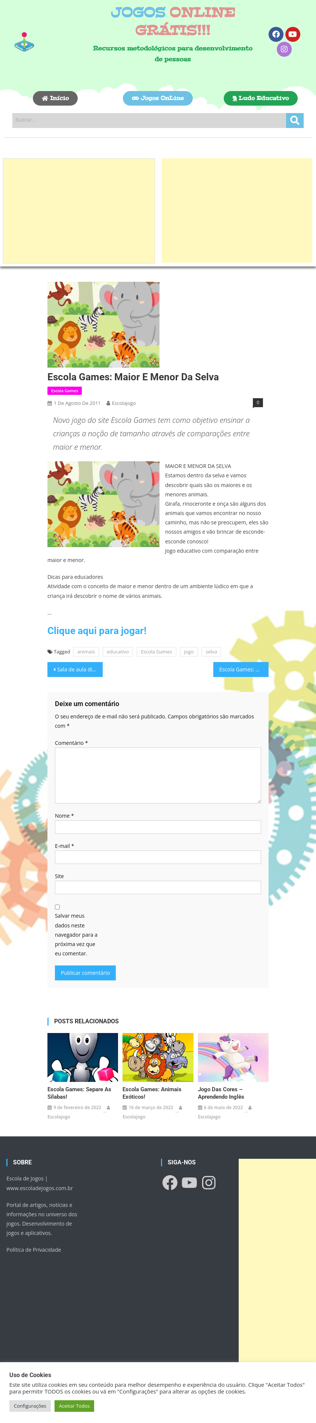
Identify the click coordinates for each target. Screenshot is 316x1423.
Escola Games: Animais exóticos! (152, 1093)
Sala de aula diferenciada (80, 669)
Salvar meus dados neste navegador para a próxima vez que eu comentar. (76, 934)
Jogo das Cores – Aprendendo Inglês (221, 1093)
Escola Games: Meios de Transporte (244, 669)
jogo (189, 651)
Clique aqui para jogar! (96, 630)
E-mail (64, 845)
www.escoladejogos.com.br (39, 1188)
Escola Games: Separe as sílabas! (79, 1093)
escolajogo (124, 403)
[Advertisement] (79, 211)
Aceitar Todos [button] (74, 1405)
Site (59, 876)
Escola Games (64, 390)
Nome (64, 815)
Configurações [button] (30, 1405)
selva (211, 651)
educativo (118, 651)
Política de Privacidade (33, 1249)
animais (86, 651)
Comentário (71, 742)
